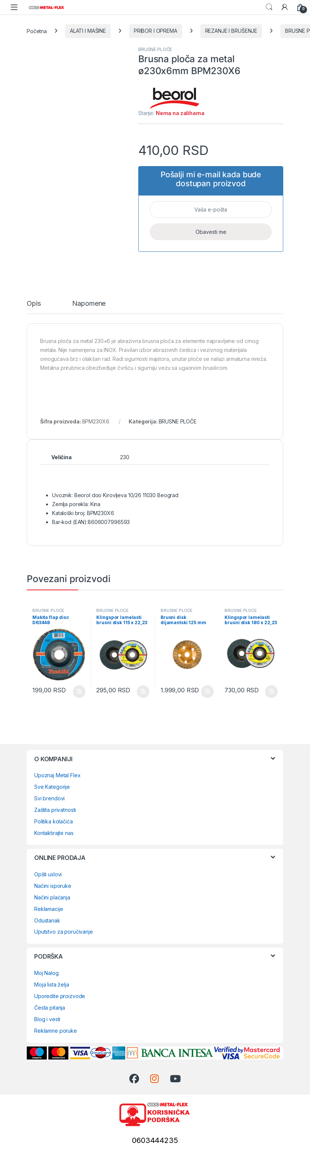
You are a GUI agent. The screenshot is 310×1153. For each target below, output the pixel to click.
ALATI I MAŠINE (88, 31)
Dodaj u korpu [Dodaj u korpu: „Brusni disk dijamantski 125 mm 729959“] (207, 691)
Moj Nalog (46, 973)
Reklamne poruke (55, 1030)
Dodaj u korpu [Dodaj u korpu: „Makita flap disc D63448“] (79, 691)
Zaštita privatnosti (55, 810)
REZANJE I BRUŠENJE (231, 31)
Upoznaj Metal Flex (57, 775)
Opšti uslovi (48, 874)
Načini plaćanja (52, 897)
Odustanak (47, 920)
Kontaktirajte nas (54, 833)
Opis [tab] (34, 303)
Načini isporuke (52, 886)
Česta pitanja (49, 1007)
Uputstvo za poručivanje (63, 931)
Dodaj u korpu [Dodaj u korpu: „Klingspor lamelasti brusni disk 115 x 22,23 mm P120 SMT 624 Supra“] (143, 691)
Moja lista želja (51, 984)
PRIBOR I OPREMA (155, 31)
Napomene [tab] (89, 303)
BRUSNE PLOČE (155, 49)
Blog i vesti (47, 1019)
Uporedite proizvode (59, 996)
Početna (37, 31)
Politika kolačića (53, 821)
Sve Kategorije (52, 787)
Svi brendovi (49, 798)
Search (269, 7)
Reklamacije (48, 909)
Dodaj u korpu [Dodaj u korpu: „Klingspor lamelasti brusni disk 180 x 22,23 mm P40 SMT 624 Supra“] (271, 691)
